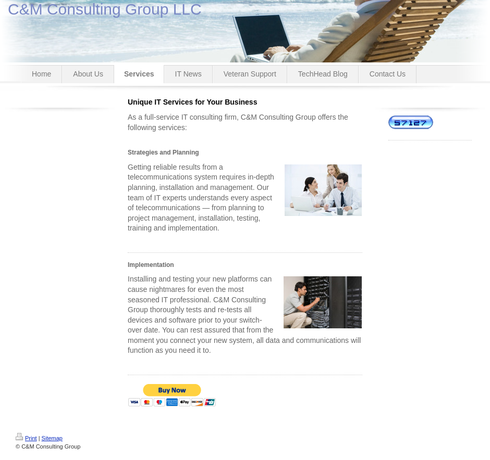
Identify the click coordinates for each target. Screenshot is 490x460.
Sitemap (52, 438)
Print (26, 438)
